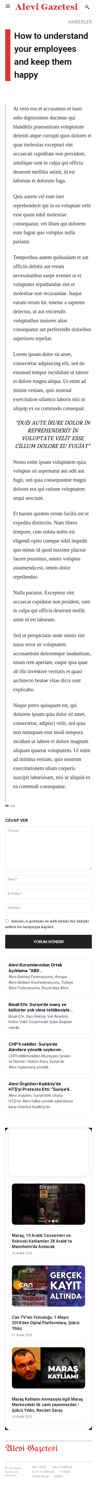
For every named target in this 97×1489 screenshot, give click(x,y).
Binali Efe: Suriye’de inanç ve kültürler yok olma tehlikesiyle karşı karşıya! (39, 1010)
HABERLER (80, 22)
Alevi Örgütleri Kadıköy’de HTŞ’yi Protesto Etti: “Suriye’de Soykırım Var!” (40, 1089)
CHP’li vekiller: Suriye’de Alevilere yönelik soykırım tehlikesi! (35, 1050)
